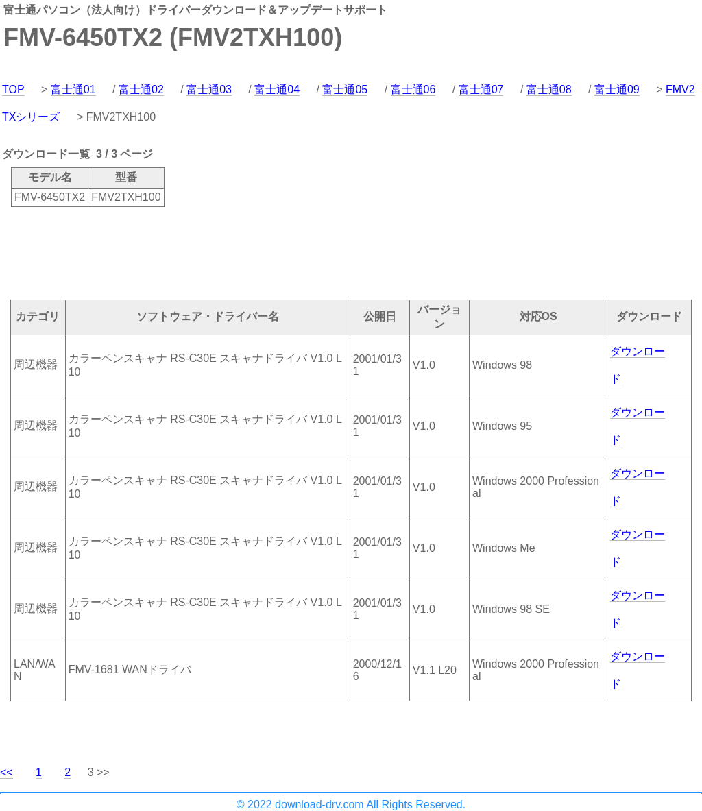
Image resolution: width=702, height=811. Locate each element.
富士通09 (617, 89)
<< (6, 772)
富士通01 (73, 89)
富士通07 (481, 89)
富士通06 (413, 89)
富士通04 (277, 89)
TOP (13, 89)
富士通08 (549, 89)
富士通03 (209, 89)
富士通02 (141, 89)
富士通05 (344, 89)
